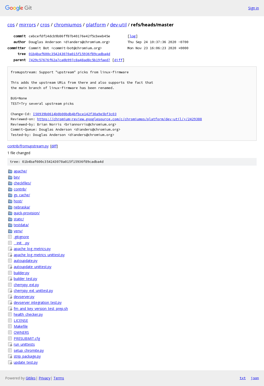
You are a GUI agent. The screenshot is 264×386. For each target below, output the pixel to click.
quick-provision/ (27, 212)
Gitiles (31, 378)
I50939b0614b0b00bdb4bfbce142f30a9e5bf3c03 (74, 114)
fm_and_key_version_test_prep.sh (41, 308)
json (255, 378)
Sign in (253, 8)
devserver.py (24, 296)
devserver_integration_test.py (38, 302)
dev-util (118, 25)
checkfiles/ (22, 183)
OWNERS (21, 332)
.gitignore (21, 236)
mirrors (27, 25)
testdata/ (21, 224)
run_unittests (24, 344)
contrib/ (20, 189)
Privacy (44, 378)
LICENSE (21, 320)
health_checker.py (28, 314)
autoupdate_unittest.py (32, 266)
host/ (18, 201)
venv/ (18, 231)
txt (243, 378)
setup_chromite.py (29, 350)
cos (11, 25)
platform (96, 25)
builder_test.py (25, 278)
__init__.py (21, 242)
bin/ (17, 177)
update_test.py (26, 362)
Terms (58, 378)
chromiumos (68, 25)
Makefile (21, 326)
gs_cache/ (22, 194)
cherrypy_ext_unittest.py (33, 290)
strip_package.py (27, 356)
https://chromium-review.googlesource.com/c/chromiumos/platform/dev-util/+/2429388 (119, 119)
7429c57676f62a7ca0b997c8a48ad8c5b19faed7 (69, 60)
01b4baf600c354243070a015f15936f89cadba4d (69, 53)
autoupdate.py (25, 260)
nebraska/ (22, 207)
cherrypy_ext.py (26, 284)
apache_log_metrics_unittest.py (39, 254)
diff (118, 60)
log (132, 36)
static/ (19, 219)
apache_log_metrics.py (32, 248)
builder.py (21, 272)
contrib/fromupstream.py (28, 146)
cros (45, 25)
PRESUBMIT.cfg (27, 338)
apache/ (20, 171)
